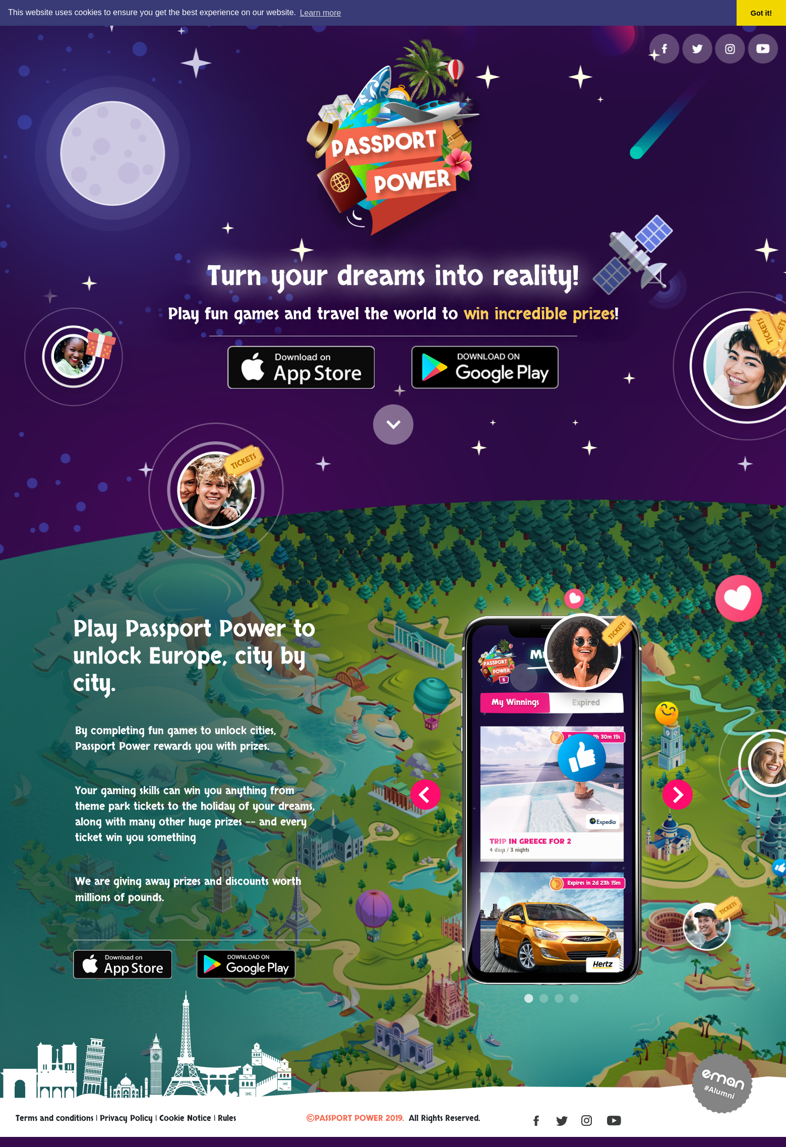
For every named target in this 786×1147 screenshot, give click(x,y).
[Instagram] (731, 48)
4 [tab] (574, 988)
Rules (227, 1118)
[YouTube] (763, 48)
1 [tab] (529, 988)
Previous (425, 794)
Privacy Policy (126, 1118)
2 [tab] (544, 988)
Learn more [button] (320, 13)
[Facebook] (665, 48)
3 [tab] (559, 988)
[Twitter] (698, 48)
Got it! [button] (761, 13)
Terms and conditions (54, 1118)
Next (677, 794)
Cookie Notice (185, 1118)
